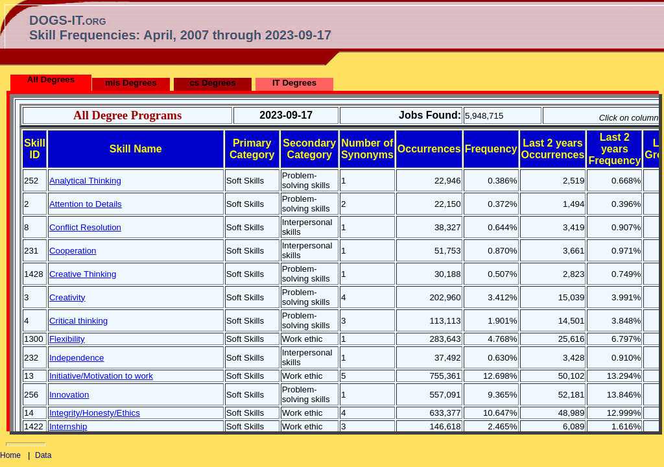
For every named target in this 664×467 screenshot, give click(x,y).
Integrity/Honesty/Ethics (94, 413)
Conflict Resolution (85, 227)
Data (43, 455)
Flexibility (67, 339)
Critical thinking (78, 321)
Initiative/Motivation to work (101, 376)
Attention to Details (85, 204)
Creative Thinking (82, 274)
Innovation (69, 395)
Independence (76, 358)
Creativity (67, 297)
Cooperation (73, 251)
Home (10, 455)
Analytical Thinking (85, 181)
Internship (68, 426)
